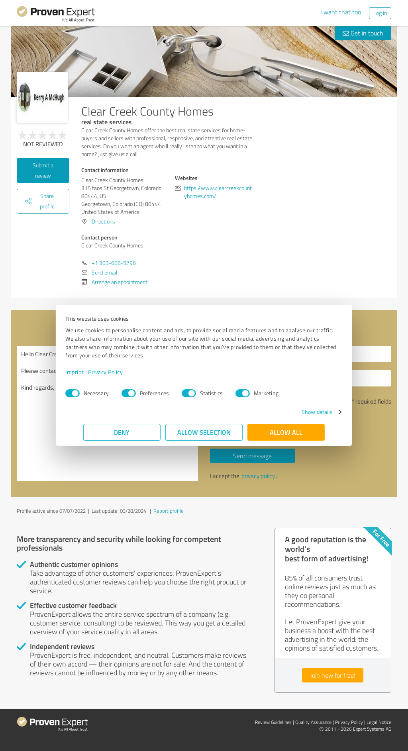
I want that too (340, 12)
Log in (380, 13)
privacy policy (258, 476)
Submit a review (43, 170)
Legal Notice (379, 722)
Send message (252, 455)
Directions (103, 221)
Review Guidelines (273, 722)
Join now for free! (332, 675)
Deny (122, 432)
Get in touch (363, 33)
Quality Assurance (313, 722)
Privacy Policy (123, 372)
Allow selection (204, 432)
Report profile (168, 510)
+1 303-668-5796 (114, 263)
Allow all (286, 432)
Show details (299, 412)
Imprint (92, 372)
